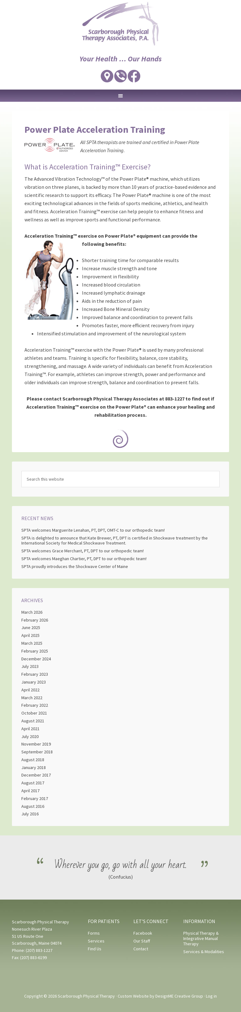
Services (96, 941)
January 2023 (33, 682)
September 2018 (37, 752)
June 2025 (30, 627)
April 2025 (30, 635)
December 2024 (36, 659)
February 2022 (34, 705)
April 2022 (30, 690)
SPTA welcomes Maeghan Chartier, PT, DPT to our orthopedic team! (84, 558)
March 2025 (31, 643)
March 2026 (31, 612)
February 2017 (34, 798)
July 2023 (30, 666)
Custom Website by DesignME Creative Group (160, 996)
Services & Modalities (203, 951)
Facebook (142, 933)
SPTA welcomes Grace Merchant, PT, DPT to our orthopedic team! (82, 551)
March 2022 (31, 697)
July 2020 (30, 736)
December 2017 (36, 775)
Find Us (94, 949)
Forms (94, 933)
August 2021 (32, 721)
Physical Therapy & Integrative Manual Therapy (201, 938)
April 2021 (30, 728)
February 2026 (34, 620)
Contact (140, 949)
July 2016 (30, 814)
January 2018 (33, 767)
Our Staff (141, 941)
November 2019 (36, 744)
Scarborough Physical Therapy (120, 23)
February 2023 (34, 674)
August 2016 (32, 806)
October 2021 (34, 713)
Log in (211, 996)
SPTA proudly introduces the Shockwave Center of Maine (74, 566)
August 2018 (32, 759)
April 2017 (30, 790)
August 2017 (32, 783)
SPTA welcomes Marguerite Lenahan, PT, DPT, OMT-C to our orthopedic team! (93, 530)
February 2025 (34, 651)
